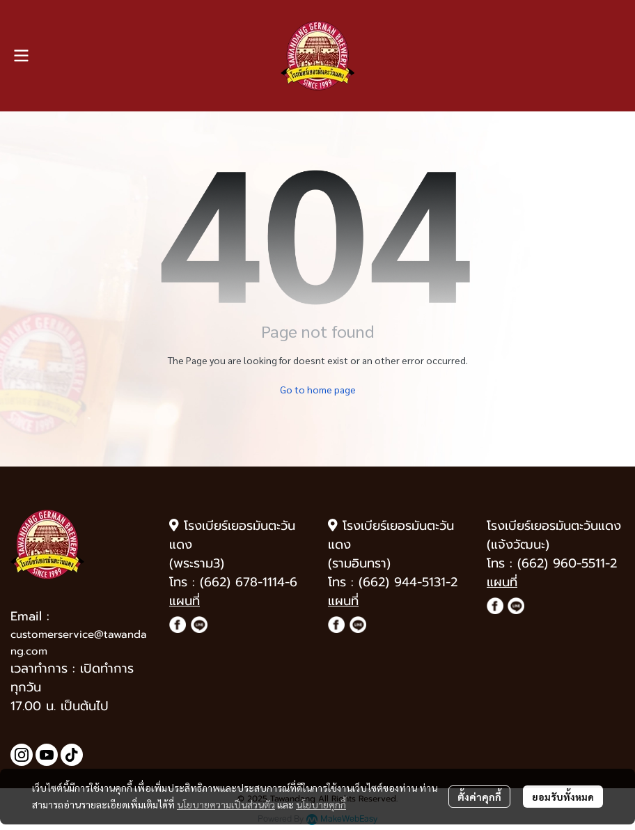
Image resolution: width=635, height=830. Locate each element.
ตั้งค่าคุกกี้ (479, 796)
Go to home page (318, 389)
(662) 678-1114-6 (248, 582)
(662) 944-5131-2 (408, 582)
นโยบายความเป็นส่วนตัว (226, 804)
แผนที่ (184, 601)
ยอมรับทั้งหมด (563, 796)
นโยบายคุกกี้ (321, 804)
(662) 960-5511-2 (567, 563)
